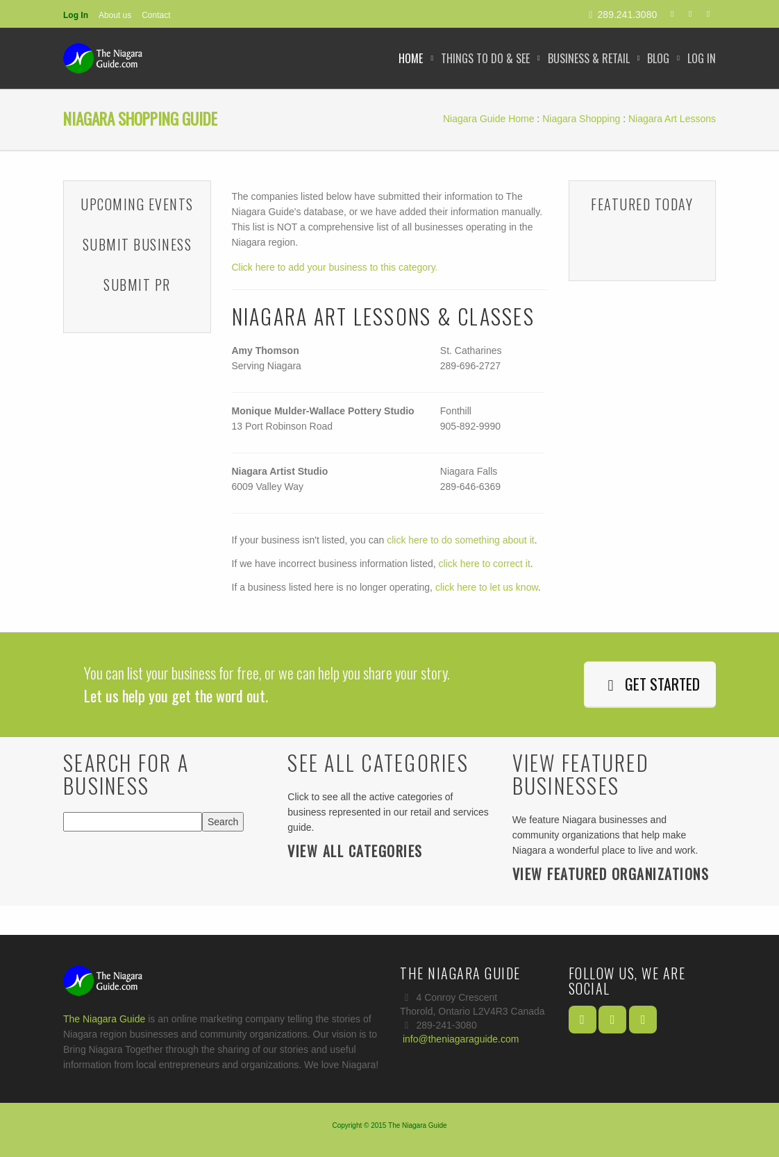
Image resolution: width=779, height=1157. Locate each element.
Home (411, 58)
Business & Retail (589, 58)
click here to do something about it (460, 540)
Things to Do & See (485, 58)
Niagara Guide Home (489, 118)
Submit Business (137, 244)
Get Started (650, 684)
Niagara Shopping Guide (140, 118)
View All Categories (355, 851)
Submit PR (137, 284)
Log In (75, 15)
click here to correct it (484, 563)
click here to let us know (486, 587)
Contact (156, 15)
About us (115, 15)
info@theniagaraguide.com (461, 1039)
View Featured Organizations (611, 873)
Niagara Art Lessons (672, 118)
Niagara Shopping (581, 118)
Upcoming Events (137, 204)
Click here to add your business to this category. (335, 267)
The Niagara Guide (104, 1018)
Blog (658, 58)
